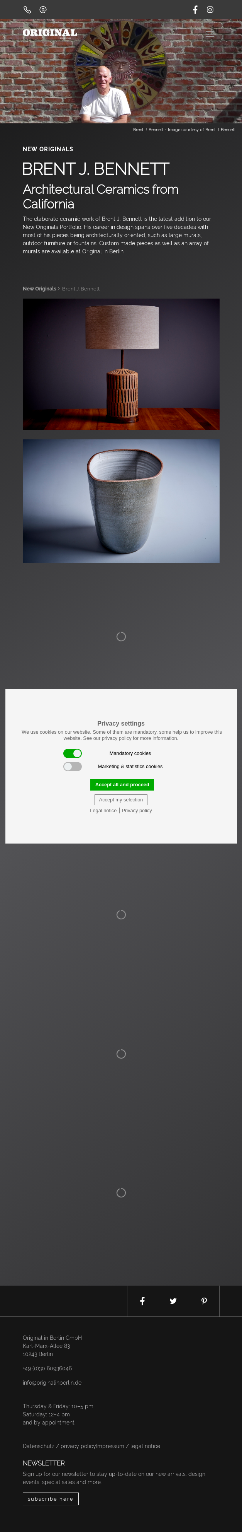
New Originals (39, 289)
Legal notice (103, 810)
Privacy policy (137, 810)
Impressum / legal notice (128, 1446)
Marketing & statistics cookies (113, 766)
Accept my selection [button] (121, 800)
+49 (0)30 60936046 (47, 1368)
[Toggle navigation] (211, 33)
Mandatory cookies (107, 753)
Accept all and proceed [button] (122, 784)
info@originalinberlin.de (52, 1383)
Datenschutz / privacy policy (59, 1446)
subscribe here (51, 1499)
